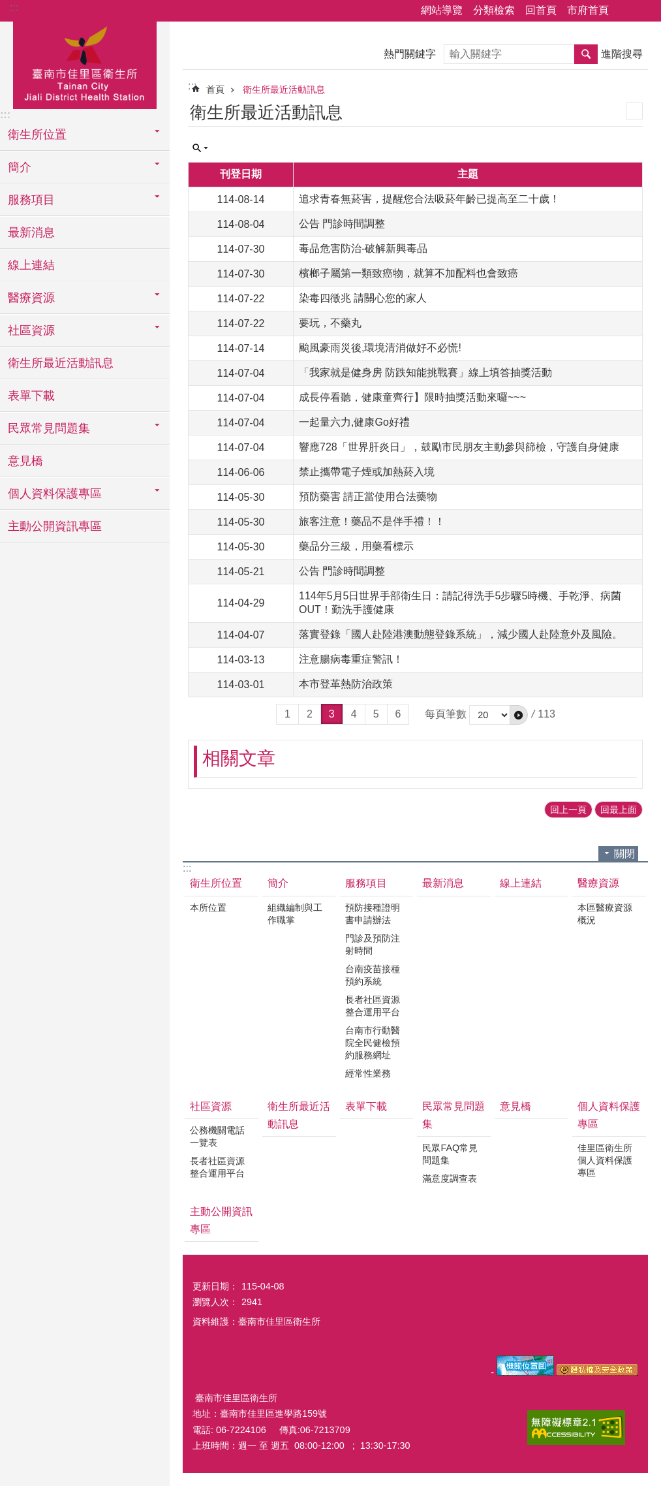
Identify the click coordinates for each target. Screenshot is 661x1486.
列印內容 (634, 111)
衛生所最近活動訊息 (61, 363)
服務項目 (366, 883)
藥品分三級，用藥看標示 (356, 546)
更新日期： (215, 1286)
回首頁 (541, 10)
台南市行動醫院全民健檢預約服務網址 (372, 1042)
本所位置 (208, 907)
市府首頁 (588, 10)
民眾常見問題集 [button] (49, 428)
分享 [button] (625, 11)
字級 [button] (643, 11)
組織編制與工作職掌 (295, 913)
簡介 (278, 883)
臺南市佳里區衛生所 (85, 63)
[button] (519, 715)
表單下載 (31, 395)
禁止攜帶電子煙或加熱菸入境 (367, 471)
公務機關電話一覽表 (217, 1136)
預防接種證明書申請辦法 (372, 913)
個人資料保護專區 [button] (55, 493)
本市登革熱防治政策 (346, 683)
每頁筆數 (446, 713)
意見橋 (25, 460)
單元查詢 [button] (200, 148)
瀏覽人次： (215, 1302)
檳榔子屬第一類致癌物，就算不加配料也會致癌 (408, 273)
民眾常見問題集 (453, 1115)
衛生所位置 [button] (37, 134)
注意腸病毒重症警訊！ (351, 659)
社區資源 (211, 1106)
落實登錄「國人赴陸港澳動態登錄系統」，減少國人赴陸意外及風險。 (461, 634)
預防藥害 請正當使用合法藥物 (368, 496)
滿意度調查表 (449, 1178)
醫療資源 (598, 883)
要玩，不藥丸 (330, 322)
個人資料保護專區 (608, 1115)
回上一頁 (568, 809)
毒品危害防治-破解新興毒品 (363, 248)
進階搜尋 (622, 53)
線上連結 (31, 265)
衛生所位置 (216, 883)
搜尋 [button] (586, 54)
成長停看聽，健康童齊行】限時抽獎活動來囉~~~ (412, 397)
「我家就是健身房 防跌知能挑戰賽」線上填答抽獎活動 (425, 372)
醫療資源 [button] (31, 297)
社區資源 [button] (31, 330)
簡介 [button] (19, 167)
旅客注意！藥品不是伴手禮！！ (372, 521)
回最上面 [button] (618, 809)
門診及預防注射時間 (372, 944)
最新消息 (31, 232)
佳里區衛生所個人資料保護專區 (604, 1160)
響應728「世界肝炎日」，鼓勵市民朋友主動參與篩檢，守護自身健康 (459, 446)
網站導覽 (442, 10)
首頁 (215, 89)
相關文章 (238, 758)
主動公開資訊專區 (55, 526)
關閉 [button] (624, 853)
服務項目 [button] (31, 199)
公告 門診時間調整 (342, 223)
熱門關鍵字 (410, 53)
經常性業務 (368, 1073)
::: (14, 7)
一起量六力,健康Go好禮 (354, 422)
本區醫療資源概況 (604, 913)
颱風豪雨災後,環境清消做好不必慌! (380, 347)
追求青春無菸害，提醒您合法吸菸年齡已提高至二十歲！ (429, 198)
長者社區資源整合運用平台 (372, 1005)
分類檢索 (494, 10)
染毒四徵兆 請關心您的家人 (363, 298)
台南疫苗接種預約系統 (372, 975)
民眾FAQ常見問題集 (450, 1154)
